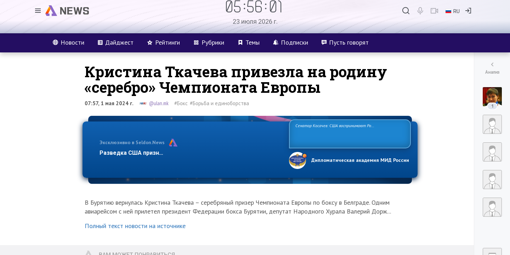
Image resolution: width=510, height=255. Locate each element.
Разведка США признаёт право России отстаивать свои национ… (191, 152)
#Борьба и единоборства (219, 103)
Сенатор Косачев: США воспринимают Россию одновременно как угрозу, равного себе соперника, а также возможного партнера (348, 133)
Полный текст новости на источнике (135, 226)
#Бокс (181, 103)
